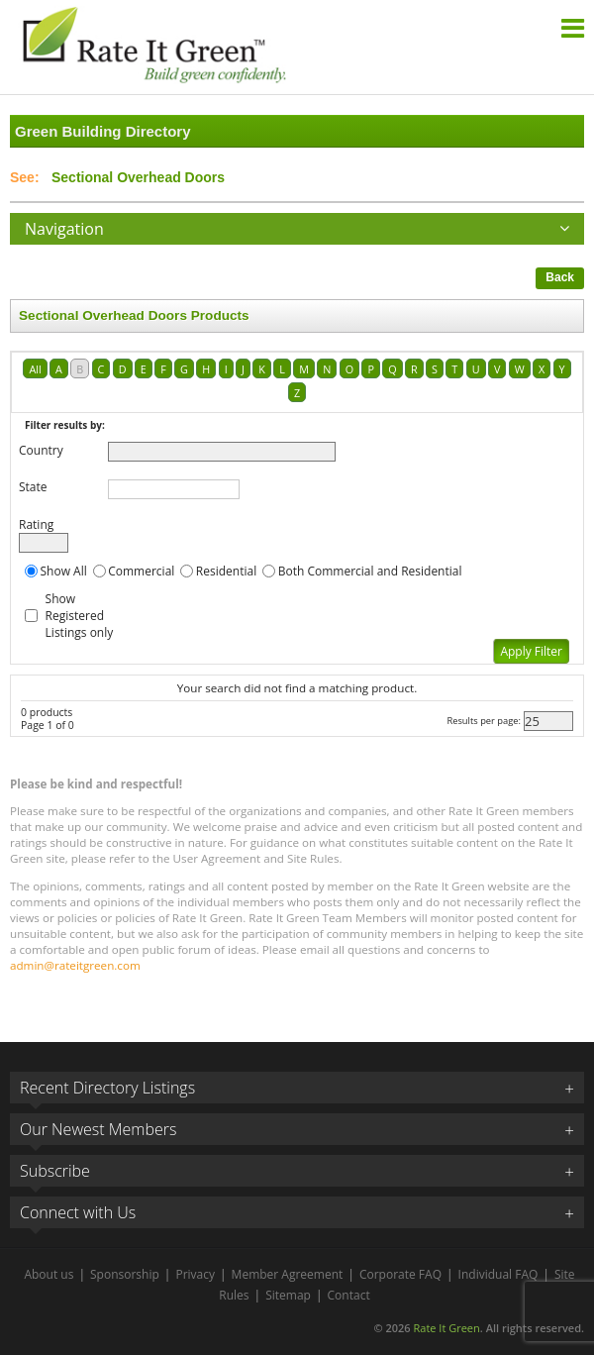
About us (48, 1274)
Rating (36, 524)
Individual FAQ (498, 1274)
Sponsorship (124, 1274)
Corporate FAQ (400, 1274)
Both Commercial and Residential (370, 571)
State (33, 486)
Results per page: (483, 720)
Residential (226, 571)
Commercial (141, 571)
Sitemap (288, 1295)
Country (41, 450)
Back (559, 277)
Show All (64, 571)
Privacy (195, 1274)
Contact (349, 1295)
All (35, 369)
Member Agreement (288, 1274)
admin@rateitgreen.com (75, 965)
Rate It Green (446, 1327)
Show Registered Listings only (80, 615)
